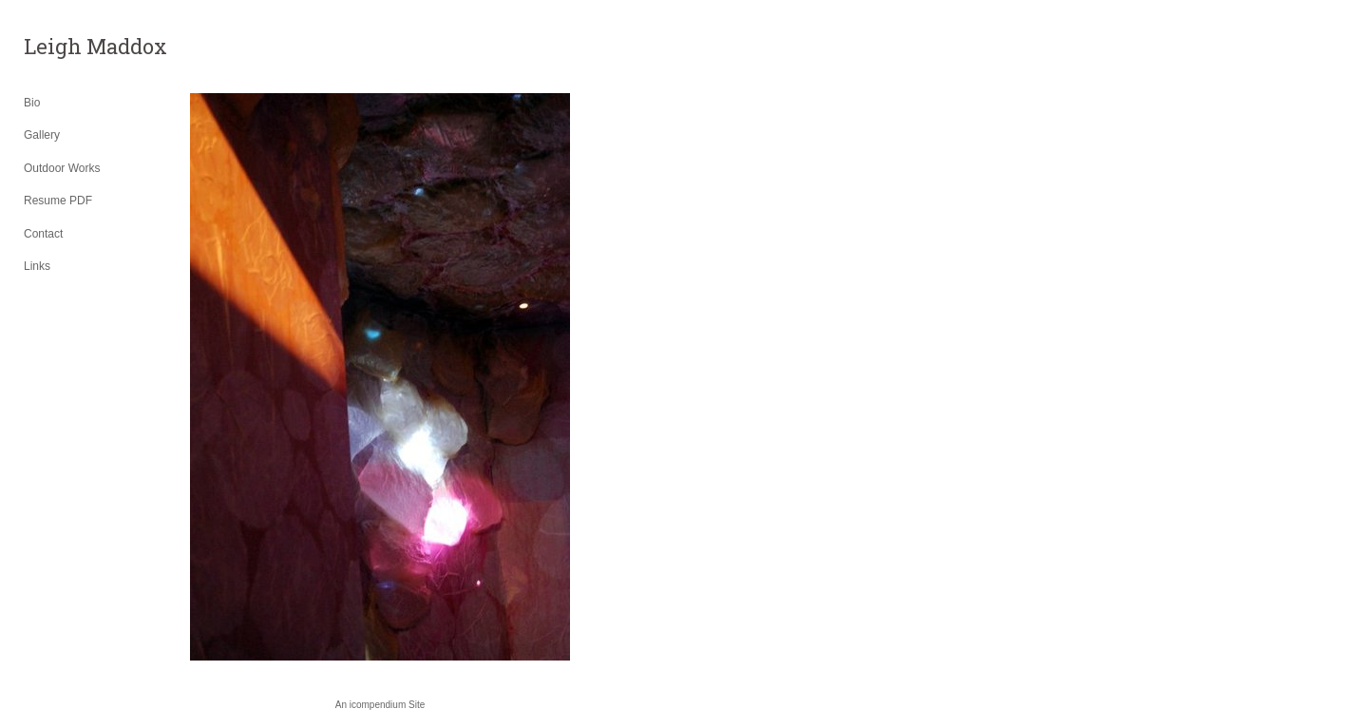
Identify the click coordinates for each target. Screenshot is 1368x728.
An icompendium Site (380, 704)
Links (37, 266)
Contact (43, 233)
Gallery (42, 135)
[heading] (71, 46)
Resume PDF (58, 200)
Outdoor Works (62, 168)
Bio (32, 102)
